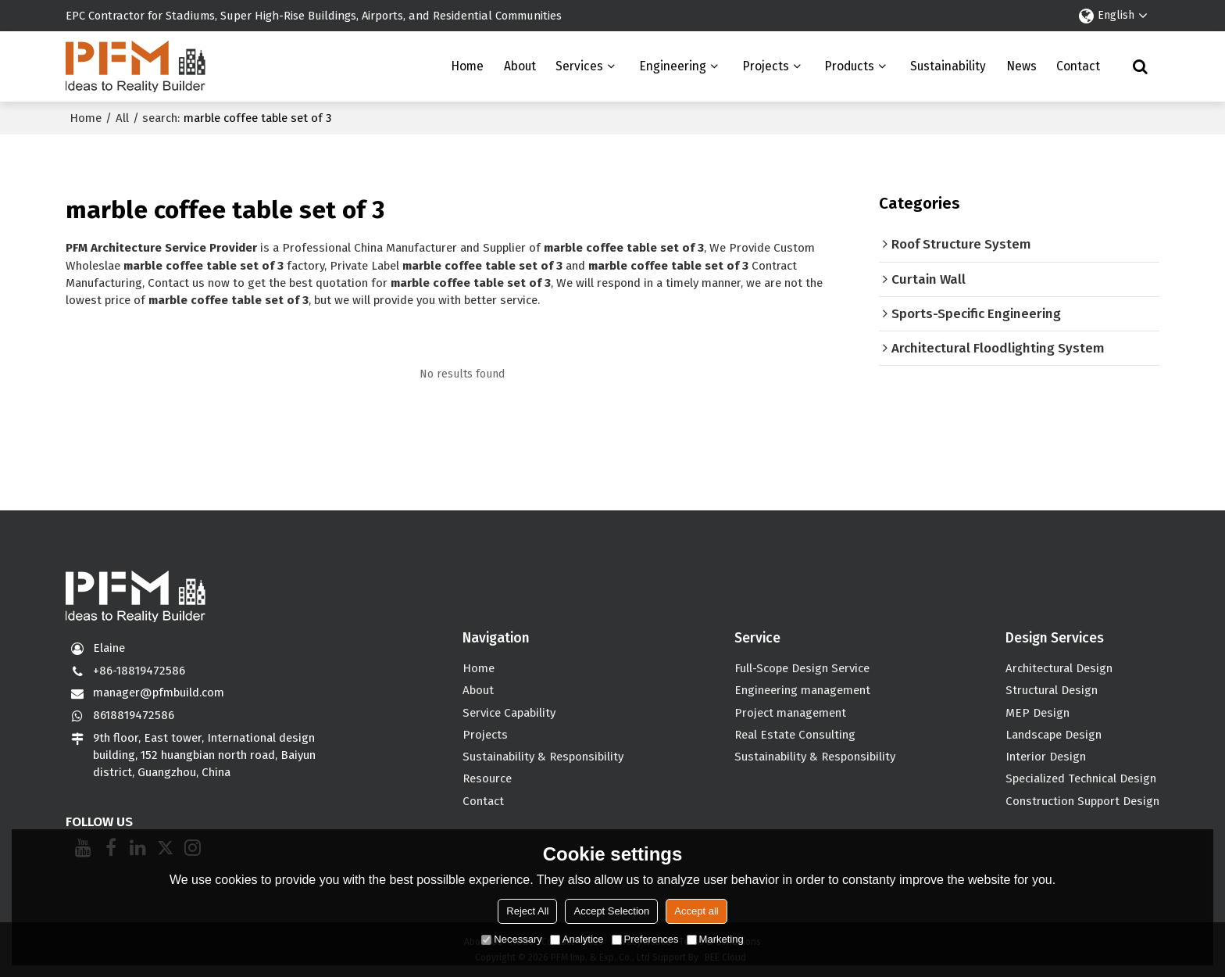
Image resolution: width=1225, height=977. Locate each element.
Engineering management (802, 690)
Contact (1078, 66)
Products (849, 66)
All (122, 118)
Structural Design (1051, 690)
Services (579, 66)
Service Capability (508, 713)
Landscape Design (1053, 735)
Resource (487, 778)
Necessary (511, 939)
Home (467, 66)
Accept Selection (611, 911)
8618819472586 (133, 715)
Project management (790, 713)
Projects (765, 66)
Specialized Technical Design (1080, 778)
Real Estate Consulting (794, 735)
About (520, 66)
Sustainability (948, 66)
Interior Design (1045, 757)
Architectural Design (1058, 668)
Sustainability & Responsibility (542, 757)
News (1021, 66)
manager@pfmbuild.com (158, 692)
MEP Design (1037, 713)
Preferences (645, 939)
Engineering (672, 66)
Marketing (715, 939)
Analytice (577, 939)
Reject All (527, 911)
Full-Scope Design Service (802, 668)
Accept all (696, 911)
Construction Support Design (1082, 801)
